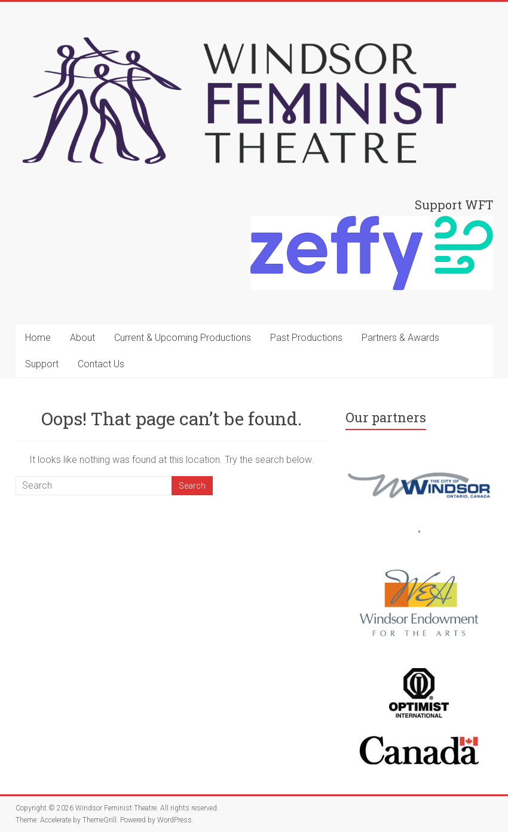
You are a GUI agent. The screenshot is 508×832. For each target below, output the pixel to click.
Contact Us (101, 364)
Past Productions (306, 337)
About (82, 337)
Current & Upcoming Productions (182, 337)
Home (38, 337)
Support (42, 364)
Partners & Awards (400, 337)
